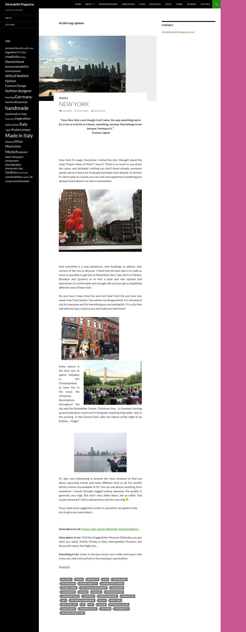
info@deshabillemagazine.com (178, 31)
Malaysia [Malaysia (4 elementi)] (9, 141)
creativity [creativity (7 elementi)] (12, 56)
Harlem (83, 592)
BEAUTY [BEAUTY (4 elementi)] (15, 52)
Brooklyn (93, 579)
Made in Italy (128, 4)
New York (115, 600)
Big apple (66, 579)
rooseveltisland (119, 604)
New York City (69, 604)
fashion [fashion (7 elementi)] (10, 81)
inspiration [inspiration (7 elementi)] (23, 118)
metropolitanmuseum (82, 600)
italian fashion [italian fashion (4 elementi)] (12, 124)
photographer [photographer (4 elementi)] (12, 160)
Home (78, 4)
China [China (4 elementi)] (23, 52)
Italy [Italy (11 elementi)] (23, 124)
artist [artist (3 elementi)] (31, 48)
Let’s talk (205, 4)
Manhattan (128, 596)
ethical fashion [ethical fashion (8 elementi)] (17, 76)
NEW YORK (74, 104)
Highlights (155, 4)
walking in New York (73, 613)
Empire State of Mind (112, 583)
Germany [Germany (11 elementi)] (23, 96)
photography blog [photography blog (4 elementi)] (14, 168)
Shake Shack (68, 609)
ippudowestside (114, 592)
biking (79, 579)
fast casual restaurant (93, 588)
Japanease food (70, 596)
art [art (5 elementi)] (27, 48)
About (88, 4)
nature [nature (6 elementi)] (22, 152)
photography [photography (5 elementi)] (13, 164)
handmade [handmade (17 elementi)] (17, 108)
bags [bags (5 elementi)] (8, 52)
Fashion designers (108, 4)
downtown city (88, 583)
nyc (91, 604)
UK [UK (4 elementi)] (31, 177)
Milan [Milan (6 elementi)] (19, 141)
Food (142, 4)
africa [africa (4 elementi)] (22, 48)
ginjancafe (117, 588)
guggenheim (68, 592)
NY (83, 604)
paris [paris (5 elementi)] (20, 156)
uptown (105, 609)
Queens (101, 604)
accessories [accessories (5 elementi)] (12, 48)
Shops (168, 4)
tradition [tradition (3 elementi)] (25, 177)
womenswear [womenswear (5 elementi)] (21, 181)
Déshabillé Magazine (19, 4)
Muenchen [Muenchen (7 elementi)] (13, 146)
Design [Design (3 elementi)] (23, 57)
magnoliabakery (108, 596)
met (64, 600)
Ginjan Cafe (89, 529)
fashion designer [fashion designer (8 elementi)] (18, 91)
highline (96, 592)
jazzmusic (88, 596)
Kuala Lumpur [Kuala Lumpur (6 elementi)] (21, 129)
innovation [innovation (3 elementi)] (9, 119)
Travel (179, 4)
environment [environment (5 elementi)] (13, 71)
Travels (63, 98)
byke (105, 579)
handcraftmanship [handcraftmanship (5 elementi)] (16, 102)
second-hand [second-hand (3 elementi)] (22, 173)
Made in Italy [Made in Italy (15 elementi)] (19, 135)
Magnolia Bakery (129, 529)
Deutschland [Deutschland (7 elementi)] (14, 62)
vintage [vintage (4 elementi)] (9, 181)
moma (102, 600)
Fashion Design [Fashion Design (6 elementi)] (15, 86)
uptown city (122, 609)
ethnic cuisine (69, 588)
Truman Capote (88, 609)
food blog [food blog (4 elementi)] (9, 97)
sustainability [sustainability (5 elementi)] (13, 176)
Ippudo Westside (107, 529)
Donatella (99, 111)
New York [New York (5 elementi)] (11, 156)
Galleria (67, 111)
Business (191, 4)
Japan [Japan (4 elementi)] (8, 129)
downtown (68, 583)
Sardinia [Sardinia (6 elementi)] (11, 172)
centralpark (119, 579)
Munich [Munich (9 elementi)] (11, 151)
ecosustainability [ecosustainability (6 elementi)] (17, 66)
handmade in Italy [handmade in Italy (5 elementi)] (16, 113)
